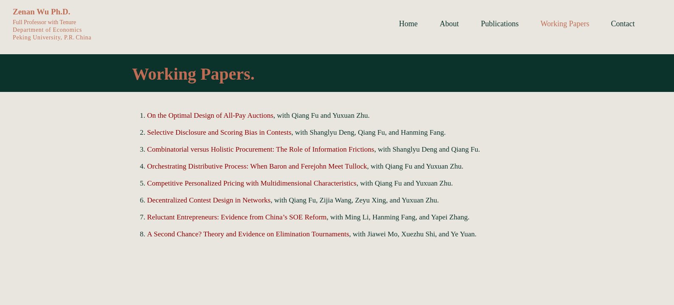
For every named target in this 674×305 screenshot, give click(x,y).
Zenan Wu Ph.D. (41, 11)
